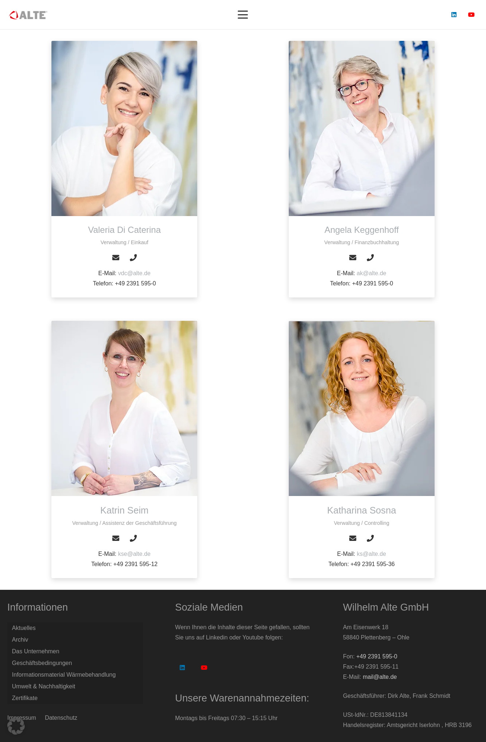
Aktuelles (24, 628)
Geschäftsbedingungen (42, 663)
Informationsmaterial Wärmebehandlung (64, 675)
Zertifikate (25, 698)
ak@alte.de (371, 273)
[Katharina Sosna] (362, 408)
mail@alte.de (380, 677)
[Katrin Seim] (124, 408)
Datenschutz (61, 718)
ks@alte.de (371, 554)
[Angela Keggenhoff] (362, 128)
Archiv (20, 640)
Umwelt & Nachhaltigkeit (43, 686)
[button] (243, 14)
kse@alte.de (134, 554)
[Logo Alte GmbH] (28, 14)
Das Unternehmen (35, 651)
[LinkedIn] (454, 14)
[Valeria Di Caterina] (124, 128)
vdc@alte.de (134, 273)
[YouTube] (471, 14)
